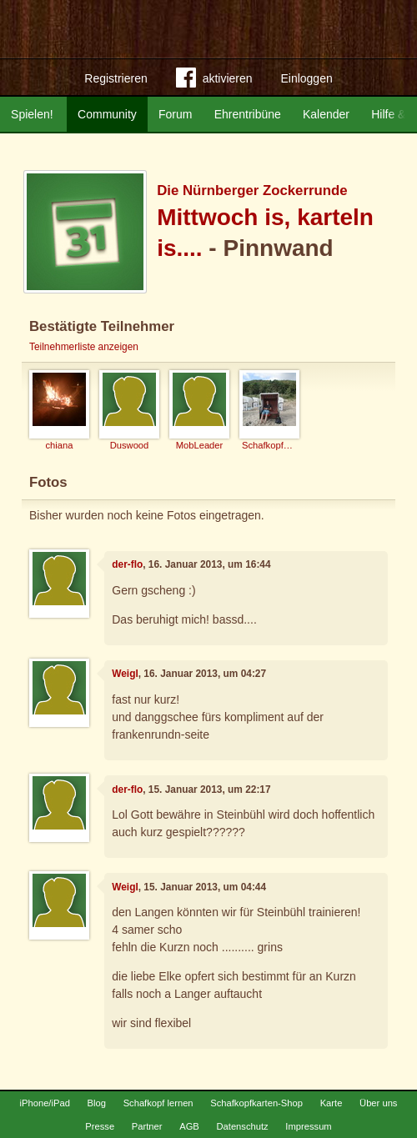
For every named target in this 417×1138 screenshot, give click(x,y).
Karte (331, 1103)
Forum (175, 114)
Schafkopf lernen (158, 1103)
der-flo (127, 564)
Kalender (326, 114)
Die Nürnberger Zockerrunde (252, 190)
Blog (97, 1103)
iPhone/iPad (45, 1103)
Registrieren (115, 78)
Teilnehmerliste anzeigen (83, 347)
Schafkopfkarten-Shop (256, 1103)
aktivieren (214, 81)
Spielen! (32, 114)
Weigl (125, 673)
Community (107, 114)
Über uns (378, 1103)
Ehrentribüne (247, 114)
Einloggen (306, 78)
